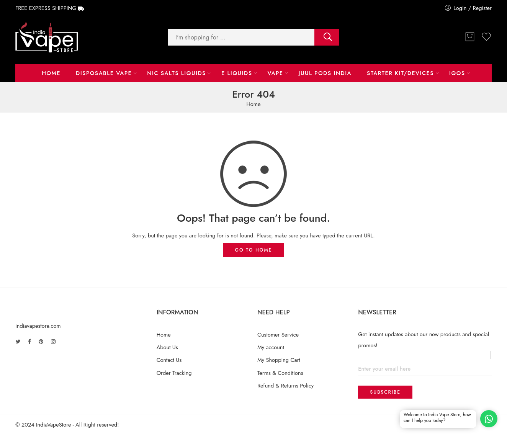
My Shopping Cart (278, 360)
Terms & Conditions (280, 373)
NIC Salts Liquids (176, 73)
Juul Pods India (325, 73)
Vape (275, 73)
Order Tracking (174, 373)
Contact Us (169, 360)
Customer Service (278, 334)
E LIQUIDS (236, 73)
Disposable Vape (104, 73)
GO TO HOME (253, 250)
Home (51, 73)
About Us (167, 347)
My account (270, 347)
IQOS (457, 73)
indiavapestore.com (38, 326)
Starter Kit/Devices (400, 73)
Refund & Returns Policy (285, 385)
